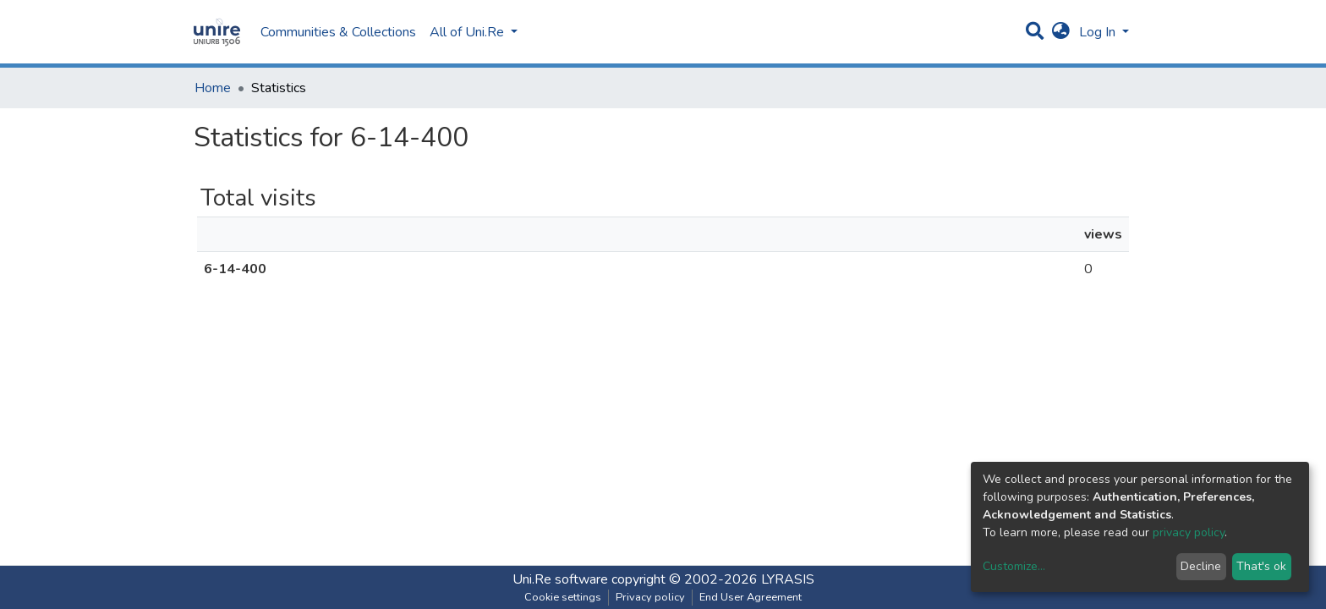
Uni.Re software (560, 579)
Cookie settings (562, 597)
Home (213, 88)
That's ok (1261, 566)
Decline (1201, 566)
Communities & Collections (338, 32)
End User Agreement (750, 597)
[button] (1061, 32)
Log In (1099, 32)
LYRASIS (787, 579)
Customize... (1014, 566)
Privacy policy (650, 597)
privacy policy (1189, 532)
